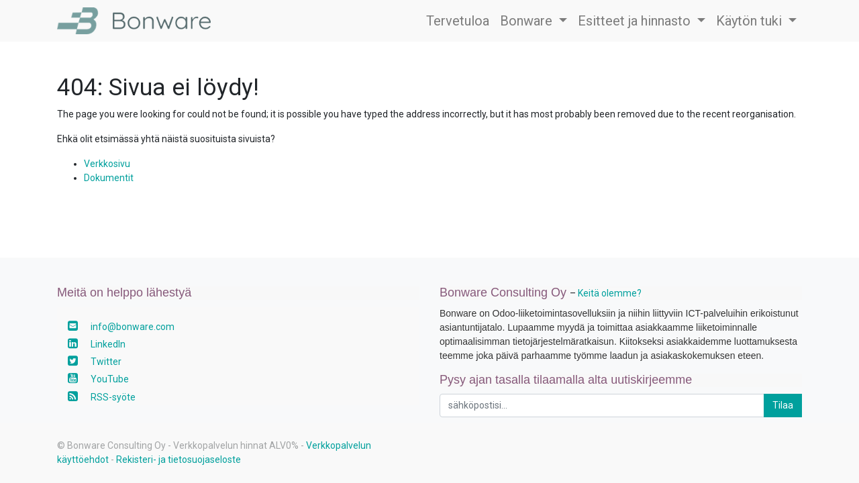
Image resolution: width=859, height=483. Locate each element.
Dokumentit (109, 177)
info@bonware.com (132, 326)
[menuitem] (458, 20)
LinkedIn (108, 344)
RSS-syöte (113, 397)
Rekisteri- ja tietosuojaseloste (178, 459)
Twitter (106, 361)
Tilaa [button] (782, 405)
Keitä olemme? (610, 293)
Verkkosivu (107, 163)
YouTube (110, 379)
